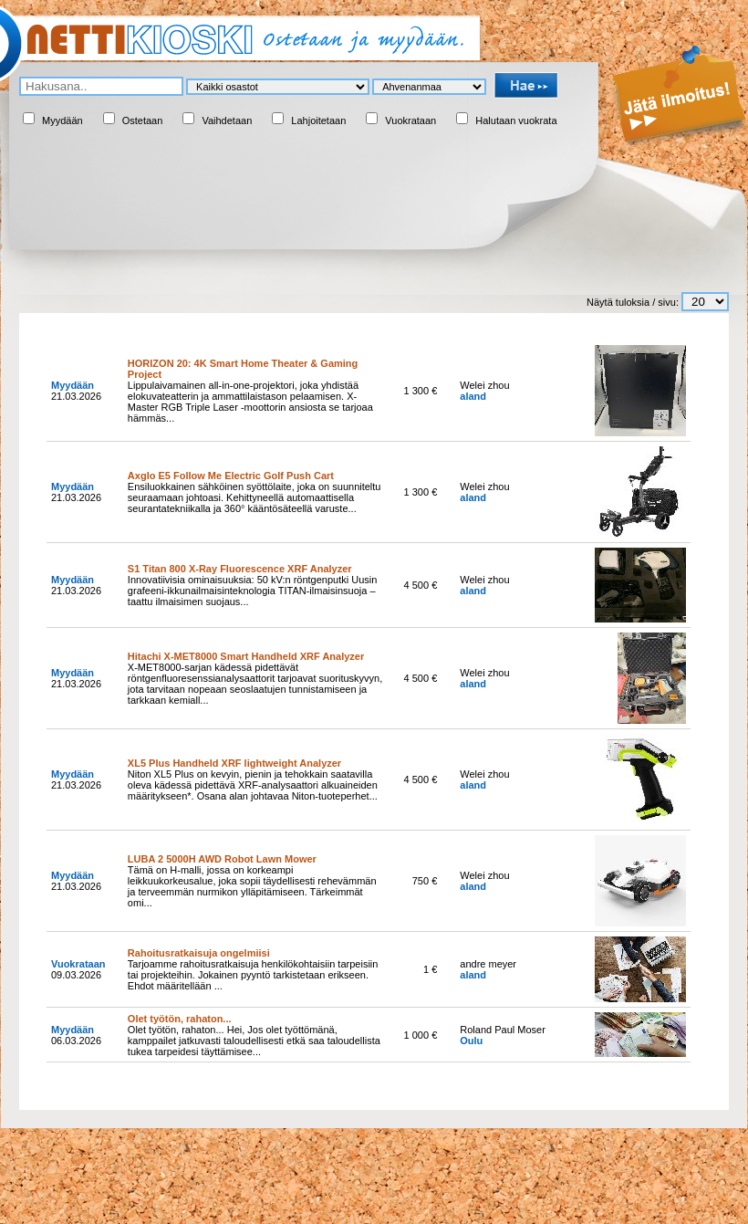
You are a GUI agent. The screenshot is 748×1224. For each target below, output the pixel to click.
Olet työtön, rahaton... (180, 1018)
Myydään (62, 120)
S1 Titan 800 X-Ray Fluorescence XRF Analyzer (240, 568)
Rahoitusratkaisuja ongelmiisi (199, 952)
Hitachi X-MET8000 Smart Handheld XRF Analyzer (246, 656)
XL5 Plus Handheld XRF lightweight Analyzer (234, 763)
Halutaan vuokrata (515, 120)
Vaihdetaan (227, 120)
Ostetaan (142, 120)
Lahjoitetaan (318, 120)
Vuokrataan (410, 120)
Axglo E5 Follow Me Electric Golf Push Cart (231, 475)
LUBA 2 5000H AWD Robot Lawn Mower (222, 858)
